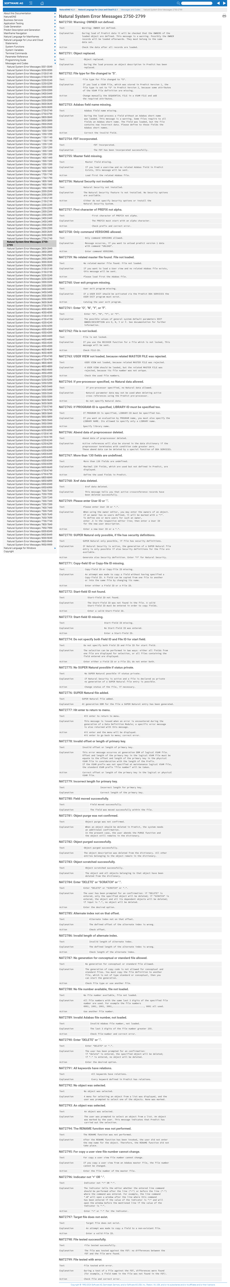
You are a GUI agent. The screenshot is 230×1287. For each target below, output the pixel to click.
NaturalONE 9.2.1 (67, 9)
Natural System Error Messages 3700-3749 (29, 305)
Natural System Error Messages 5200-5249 (29, 376)
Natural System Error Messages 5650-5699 (29, 403)
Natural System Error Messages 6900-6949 (29, 484)
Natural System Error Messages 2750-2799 (27, 243)
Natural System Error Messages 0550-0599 (29, 100)
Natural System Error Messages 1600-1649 (29, 167)
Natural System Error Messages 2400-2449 (29, 218)
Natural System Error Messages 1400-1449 (29, 157)
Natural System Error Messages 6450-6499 (29, 457)
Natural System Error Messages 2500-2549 (29, 225)
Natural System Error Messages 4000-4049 (29, 309)
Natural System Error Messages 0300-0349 (29, 87)
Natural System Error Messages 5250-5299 (29, 379)
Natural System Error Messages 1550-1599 (29, 164)
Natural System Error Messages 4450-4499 (29, 339)
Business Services (30, 20)
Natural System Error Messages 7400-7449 (29, 507)
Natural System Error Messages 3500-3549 (29, 295)
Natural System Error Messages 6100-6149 (29, 433)
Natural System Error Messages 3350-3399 (29, 285)
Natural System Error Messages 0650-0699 (29, 107)
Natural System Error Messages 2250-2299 (29, 208)
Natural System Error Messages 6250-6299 (29, 443)
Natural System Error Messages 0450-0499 (29, 97)
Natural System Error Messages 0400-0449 (29, 93)
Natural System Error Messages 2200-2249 (29, 204)
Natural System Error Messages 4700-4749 (29, 356)
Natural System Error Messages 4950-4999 (29, 373)
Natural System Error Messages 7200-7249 (29, 497)
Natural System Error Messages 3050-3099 (29, 265)
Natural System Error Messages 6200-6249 (29, 440)
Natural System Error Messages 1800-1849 (29, 181)
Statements (30, 43)
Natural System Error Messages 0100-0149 (29, 73)
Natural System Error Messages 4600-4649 (29, 349)
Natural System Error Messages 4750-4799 (29, 359)
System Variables (30, 50)
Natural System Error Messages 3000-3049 (29, 262)
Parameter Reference (30, 56)
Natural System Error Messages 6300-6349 (29, 447)
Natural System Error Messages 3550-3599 (29, 299)
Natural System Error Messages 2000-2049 (29, 191)
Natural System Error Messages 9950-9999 (29, 544)
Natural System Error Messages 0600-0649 (29, 103)
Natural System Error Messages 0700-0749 (29, 110)
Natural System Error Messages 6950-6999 (29, 487)
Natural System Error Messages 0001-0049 (29, 66)
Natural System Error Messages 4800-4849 (29, 363)
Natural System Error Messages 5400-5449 (29, 386)
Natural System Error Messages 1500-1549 (29, 161)
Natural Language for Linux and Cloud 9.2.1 (98, 9)
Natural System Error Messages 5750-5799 (29, 410)
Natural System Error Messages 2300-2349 (29, 211)
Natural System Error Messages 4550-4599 (29, 346)
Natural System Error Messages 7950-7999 (29, 528)
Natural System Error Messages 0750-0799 (29, 113)
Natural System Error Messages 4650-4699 (29, 352)
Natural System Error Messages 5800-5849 (29, 413)
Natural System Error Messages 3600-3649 (29, 302)
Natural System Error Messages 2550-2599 (29, 228)
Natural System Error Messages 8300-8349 (29, 531)
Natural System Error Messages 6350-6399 (29, 450)
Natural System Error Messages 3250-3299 (29, 278)
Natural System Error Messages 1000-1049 (29, 130)
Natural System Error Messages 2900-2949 (29, 255)
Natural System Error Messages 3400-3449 (29, 289)
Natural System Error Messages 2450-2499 (29, 221)
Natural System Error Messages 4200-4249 (29, 322)
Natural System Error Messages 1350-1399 (29, 154)
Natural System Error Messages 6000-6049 (29, 427)
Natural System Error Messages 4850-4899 (29, 366)
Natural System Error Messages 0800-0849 (29, 117)
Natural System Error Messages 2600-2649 (29, 231)
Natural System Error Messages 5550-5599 (29, 396)
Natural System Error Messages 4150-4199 (29, 319)
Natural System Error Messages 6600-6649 (29, 467)
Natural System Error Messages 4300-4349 (29, 329)
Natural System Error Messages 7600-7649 (29, 514)
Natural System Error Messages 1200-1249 (29, 144)
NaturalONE (30, 16)
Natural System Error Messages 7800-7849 (29, 524)
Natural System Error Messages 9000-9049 (29, 538)
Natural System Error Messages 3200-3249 (29, 275)
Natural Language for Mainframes (30, 36)
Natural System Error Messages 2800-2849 (29, 248)
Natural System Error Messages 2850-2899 (29, 251)
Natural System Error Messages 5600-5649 (29, 400)
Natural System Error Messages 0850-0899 (29, 120)
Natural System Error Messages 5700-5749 (29, 406)
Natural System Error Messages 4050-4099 (29, 312)
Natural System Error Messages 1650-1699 (29, 171)
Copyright (9, 551)
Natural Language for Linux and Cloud (30, 40)
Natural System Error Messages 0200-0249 (29, 80)
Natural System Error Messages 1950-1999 (29, 188)
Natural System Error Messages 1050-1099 (29, 134)
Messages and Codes (30, 63)
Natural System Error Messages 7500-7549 (29, 511)
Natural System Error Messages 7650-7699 (29, 517)
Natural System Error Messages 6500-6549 (29, 460)
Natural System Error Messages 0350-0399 (29, 90)
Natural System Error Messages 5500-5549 (29, 393)
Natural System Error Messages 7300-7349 (29, 501)
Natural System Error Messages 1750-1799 (29, 178)
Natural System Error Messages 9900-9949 (29, 541)
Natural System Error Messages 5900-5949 (29, 420)
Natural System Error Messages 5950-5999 (29, 423)
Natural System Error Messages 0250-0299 (29, 83)
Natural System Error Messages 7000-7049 (29, 490)
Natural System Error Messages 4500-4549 (29, 342)
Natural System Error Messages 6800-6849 (29, 477)
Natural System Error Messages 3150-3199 (29, 272)
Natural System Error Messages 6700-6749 (29, 470)
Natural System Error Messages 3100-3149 (29, 268)
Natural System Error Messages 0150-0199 (29, 77)
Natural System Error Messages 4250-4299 (29, 326)
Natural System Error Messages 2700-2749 (29, 238)
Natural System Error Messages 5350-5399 (29, 383)
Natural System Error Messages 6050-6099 (29, 430)
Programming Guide (30, 60)
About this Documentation (30, 13)
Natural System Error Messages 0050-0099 (29, 70)
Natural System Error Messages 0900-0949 (29, 124)
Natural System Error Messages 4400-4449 (29, 336)
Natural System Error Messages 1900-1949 (29, 184)
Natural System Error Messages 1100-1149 (29, 137)
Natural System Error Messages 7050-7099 (29, 494)
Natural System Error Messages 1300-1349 (29, 151)
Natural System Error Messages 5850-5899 (29, 416)
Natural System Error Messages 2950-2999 (29, 258)
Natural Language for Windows (30, 548)
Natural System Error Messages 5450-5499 (29, 389)
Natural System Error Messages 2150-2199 (29, 201)
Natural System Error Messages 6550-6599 (29, 464)
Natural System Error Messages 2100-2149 (29, 198)
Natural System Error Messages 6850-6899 (29, 480)
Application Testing (30, 23)
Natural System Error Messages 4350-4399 (29, 332)
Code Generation (30, 26)
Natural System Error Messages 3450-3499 (29, 292)
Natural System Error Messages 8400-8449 (29, 534)
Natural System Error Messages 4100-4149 (29, 316)
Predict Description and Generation (30, 30)
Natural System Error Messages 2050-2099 (29, 194)
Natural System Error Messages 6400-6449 (29, 453)
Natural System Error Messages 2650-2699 (29, 235)
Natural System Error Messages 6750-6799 (29, 474)
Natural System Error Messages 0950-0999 (29, 127)
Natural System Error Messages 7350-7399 (29, 504)
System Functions (30, 46)
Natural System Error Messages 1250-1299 (29, 147)
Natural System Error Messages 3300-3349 (29, 282)
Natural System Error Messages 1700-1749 (29, 174)
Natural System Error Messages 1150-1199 (29, 140)
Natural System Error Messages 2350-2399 (29, 214)
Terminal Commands (30, 53)
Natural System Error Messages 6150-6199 (29, 437)
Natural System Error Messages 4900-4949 (29, 369)
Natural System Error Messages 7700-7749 (29, 521)
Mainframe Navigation (30, 33)
